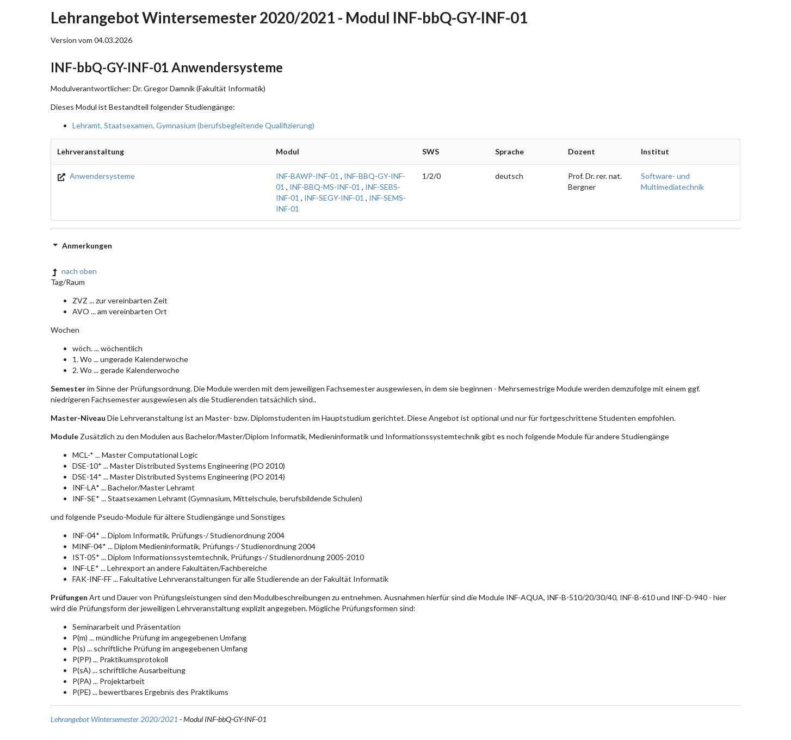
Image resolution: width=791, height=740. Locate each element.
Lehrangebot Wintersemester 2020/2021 (114, 719)
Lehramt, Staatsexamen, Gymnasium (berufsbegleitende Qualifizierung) (193, 125)
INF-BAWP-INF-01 (307, 176)
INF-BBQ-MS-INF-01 (324, 186)
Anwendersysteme (96, 176)
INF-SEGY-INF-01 (334, 197)
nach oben (74, 271)
